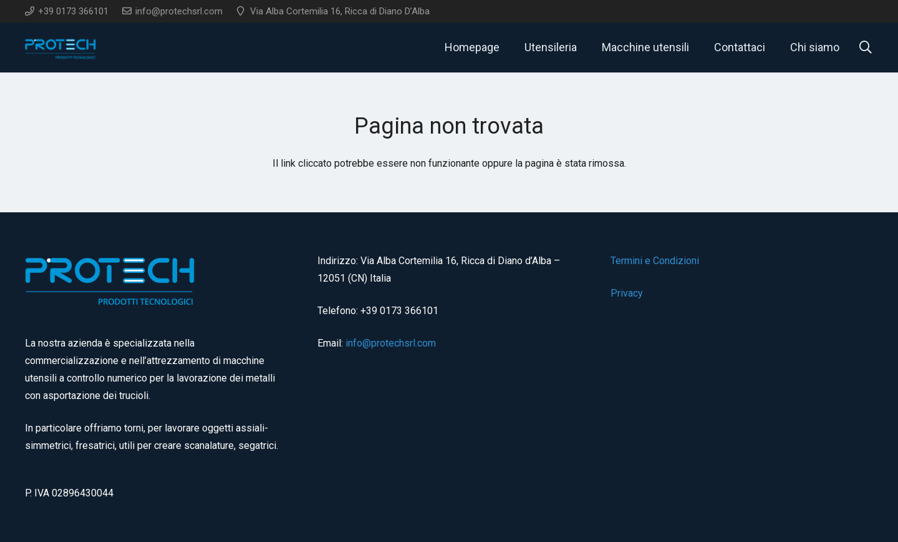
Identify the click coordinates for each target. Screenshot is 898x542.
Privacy (627, 293)
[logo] (61, 48)
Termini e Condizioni (655, 261)
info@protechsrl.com (390, 343)
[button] (865, 47)
